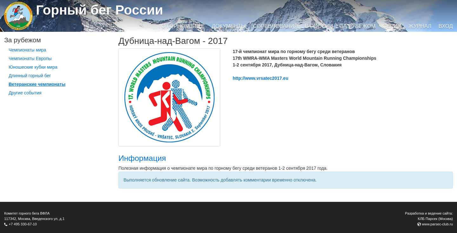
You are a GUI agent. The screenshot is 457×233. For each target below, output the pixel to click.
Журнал (419, 26)
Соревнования (275, 26)
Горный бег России (99, 10)
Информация (142, 158)
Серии (392, 26)
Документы (229, 26)
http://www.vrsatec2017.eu (260, 78)
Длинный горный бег (30, 75)
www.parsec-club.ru (437, 224)
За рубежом (358, 26)
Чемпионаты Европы (30, 58)
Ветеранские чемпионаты (37, 84)
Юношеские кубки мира (33, 67)
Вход (446, 26)
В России (319, 26)
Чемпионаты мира (27, 49)
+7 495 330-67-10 (23, 224)
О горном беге (182, 26)
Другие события (25, 92)
